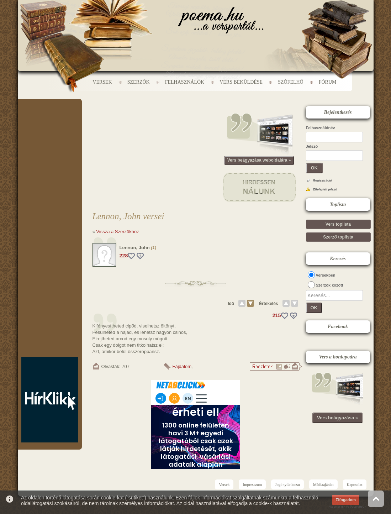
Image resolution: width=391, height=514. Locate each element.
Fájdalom (182, 366)
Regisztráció (322, 180)
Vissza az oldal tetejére (376, 499)
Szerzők (138, 82)
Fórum (328, 82)
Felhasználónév (320, 128)
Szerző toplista (338, 237)
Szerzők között (329, 285)
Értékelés (268, 303)
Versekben (325, 275)
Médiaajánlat (323, 484)
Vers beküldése (241, 82)
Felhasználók (184, 82)
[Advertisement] (49, 120)
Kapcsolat (355, 484)
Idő (231, 303)
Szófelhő (290, 82)
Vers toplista (338, 224)
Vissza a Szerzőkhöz (117, 231)
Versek (102, 82)
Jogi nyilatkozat (287, 484)
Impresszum (252, 484)
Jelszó (312, 146)
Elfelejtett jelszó (325, 189)
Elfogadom (345, 500)
